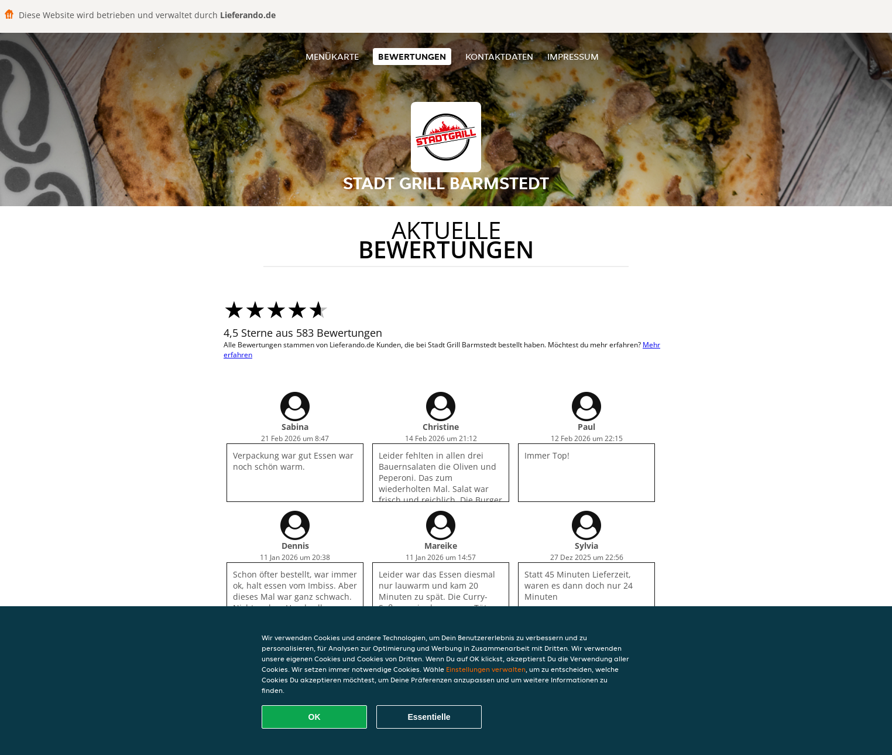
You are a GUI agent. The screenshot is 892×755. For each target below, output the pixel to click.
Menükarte (332, 56)
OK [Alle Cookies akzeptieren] (314, 717)
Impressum (573, 56)
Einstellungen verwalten (486, 669)
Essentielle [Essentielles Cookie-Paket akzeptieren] (428, 717)
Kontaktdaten (499, 56)
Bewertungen (412, 56)
